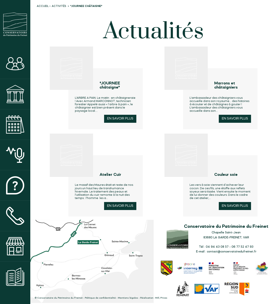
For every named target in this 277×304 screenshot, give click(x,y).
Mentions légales (128, 298)
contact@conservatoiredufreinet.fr (231, 251)
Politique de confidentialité (100, 298)
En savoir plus (120, 118)
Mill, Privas (161, 298)
